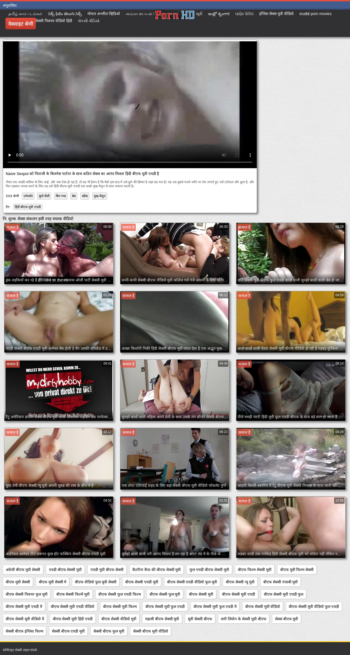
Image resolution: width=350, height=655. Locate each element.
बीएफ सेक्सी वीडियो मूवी (118, 619)
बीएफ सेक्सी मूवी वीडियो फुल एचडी (314, 606)
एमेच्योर (28, 196)
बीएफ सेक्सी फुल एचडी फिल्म (119, 594)
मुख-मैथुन (100, 196)
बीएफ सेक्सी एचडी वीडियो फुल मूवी (192, 582)
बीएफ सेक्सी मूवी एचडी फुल (284, 594)
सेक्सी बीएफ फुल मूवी (109, 631)
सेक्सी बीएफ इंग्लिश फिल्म (24, 631)
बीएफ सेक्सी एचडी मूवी (141, 582)
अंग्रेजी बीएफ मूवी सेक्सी (23, 569)
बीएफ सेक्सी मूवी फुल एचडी (165, 606)
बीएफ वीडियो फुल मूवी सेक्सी (95, 582)
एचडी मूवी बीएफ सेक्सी (107, 569)
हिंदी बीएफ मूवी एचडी (28, 207)
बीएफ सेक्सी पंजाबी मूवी (280, 582)
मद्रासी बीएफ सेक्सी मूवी (162, 619)
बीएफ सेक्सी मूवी (201, 594)
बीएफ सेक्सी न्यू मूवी (240, 582)
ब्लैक (85, 196)
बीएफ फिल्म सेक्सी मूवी (255, 569)
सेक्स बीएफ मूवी (286, 619)
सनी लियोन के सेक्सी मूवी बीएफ (243, 619)
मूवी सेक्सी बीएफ (200, 619)
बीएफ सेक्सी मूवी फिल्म (120, 606)
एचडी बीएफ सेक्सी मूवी (65, 569)
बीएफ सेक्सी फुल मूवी (165, 594)
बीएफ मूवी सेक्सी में (52, 582)
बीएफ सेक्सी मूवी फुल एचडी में (215, 606)
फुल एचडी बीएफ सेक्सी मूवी (209, 569)
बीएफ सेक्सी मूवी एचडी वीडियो (73, 606)
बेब (74, 196)
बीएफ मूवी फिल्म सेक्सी (297, 569)
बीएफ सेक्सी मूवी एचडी (238, 594)
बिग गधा (61, 196)
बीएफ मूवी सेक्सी (18, 582)
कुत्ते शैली (44, 196)
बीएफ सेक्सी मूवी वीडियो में (25, 619)
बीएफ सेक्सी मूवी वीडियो (262, 606)
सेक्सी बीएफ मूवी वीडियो (150, 631)
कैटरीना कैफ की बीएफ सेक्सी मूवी (156, 569)
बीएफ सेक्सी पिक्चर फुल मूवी (27, 594)
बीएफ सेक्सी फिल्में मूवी (73, 594)
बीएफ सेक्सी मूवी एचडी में (24, 606)
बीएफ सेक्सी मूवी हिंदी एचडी (73, 619)
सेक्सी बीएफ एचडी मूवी (68, 631)
